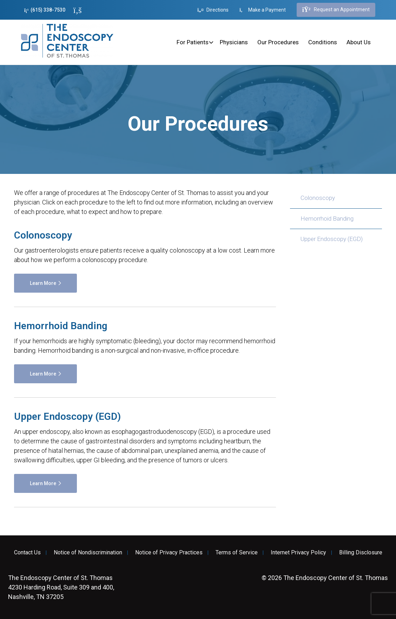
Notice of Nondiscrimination (88, 552)
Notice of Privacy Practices (169, 552)
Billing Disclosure (360, 552)
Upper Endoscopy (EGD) (332, 238)
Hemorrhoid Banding (327, 218)
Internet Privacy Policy (298, 552)
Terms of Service (237, 552)
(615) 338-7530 (44, 10)
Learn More (43, 283)
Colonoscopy (318, 197)
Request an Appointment (336, 9)
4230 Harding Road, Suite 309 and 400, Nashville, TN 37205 (61, 587)
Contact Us (27, 552)
